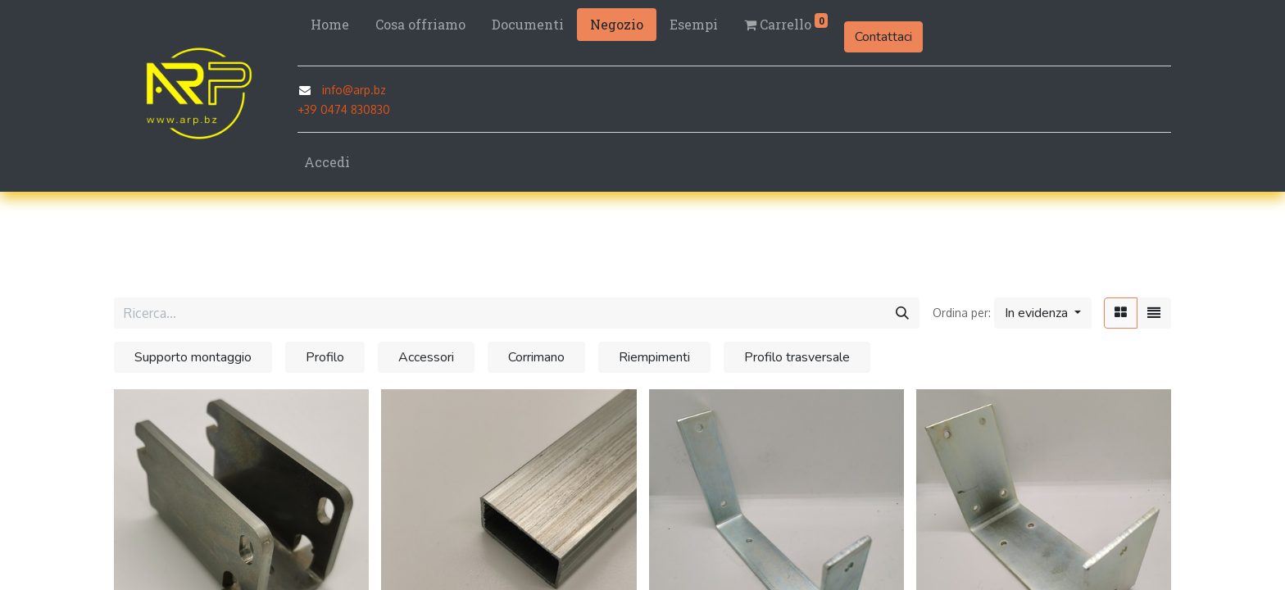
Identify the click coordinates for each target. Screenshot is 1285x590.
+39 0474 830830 (343, 109)
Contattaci (883, 37)
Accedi (327, 161)
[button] (1043, 313)
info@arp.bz (354, 90)
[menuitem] (329, 24)
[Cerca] (902, 313)
